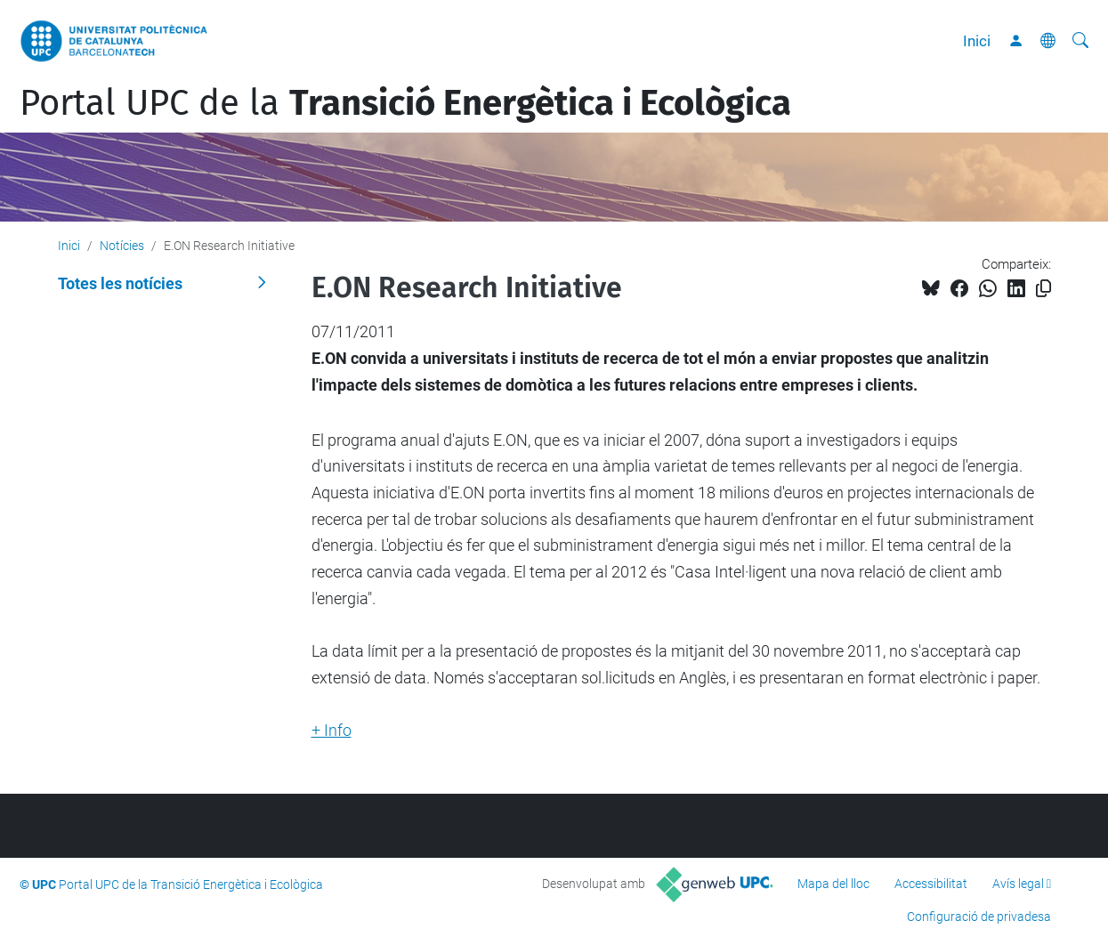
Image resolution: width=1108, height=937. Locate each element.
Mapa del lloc (833, 883)
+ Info (331, 730)
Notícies (122, 245)
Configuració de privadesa (979, 916)
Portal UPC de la (405, 103)
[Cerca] (1080, 41)
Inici (977, 41)
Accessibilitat (930, 883)
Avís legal (1018, 883)
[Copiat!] (1043, 289)
